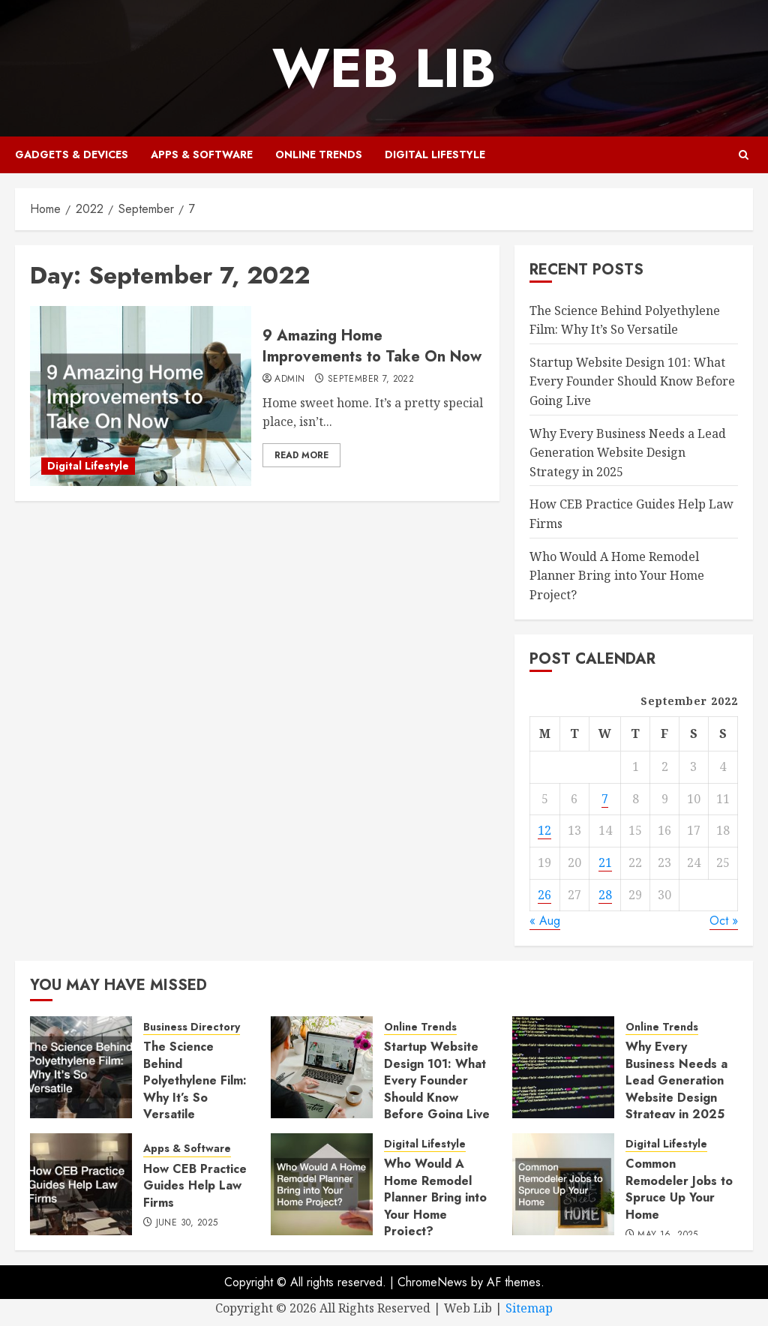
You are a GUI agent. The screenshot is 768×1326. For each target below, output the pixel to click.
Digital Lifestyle (435, 154)
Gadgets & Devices (71, 154)
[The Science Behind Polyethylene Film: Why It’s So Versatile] (81, 1067)
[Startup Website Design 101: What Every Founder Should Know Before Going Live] (322, 1067)
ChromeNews (432, 1282)
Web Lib (384, 68)
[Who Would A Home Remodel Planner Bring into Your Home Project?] (322, 1184)
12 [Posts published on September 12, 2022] (544, 830)
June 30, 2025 (187, 1223)
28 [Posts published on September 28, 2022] (605, 894)
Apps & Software (202, 154)
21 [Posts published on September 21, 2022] (605, 862)
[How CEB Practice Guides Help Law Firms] (81, 1184)
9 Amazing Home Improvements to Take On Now (372, 346)
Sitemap (529, 1308)
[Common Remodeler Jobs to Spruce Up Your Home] (563, 1184)
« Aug (545, 920)
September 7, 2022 (371, 380)
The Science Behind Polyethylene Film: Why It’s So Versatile (195, 1080)
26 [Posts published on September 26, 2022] (544, 894)
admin (289, 380)
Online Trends (318, 154)
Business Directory (191, 1027)
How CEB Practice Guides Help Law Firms (195, 1185)
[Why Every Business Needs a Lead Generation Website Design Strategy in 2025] (563, 1067)
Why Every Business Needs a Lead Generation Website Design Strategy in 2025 (628, 452)
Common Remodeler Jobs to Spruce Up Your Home (679, 1188)
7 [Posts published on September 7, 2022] (605, 798)
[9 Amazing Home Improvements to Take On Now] (140, 396)
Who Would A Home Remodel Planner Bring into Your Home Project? (617, 575)
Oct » (724, 920)
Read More (301, 455)
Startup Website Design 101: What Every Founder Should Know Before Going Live (632, 381)
